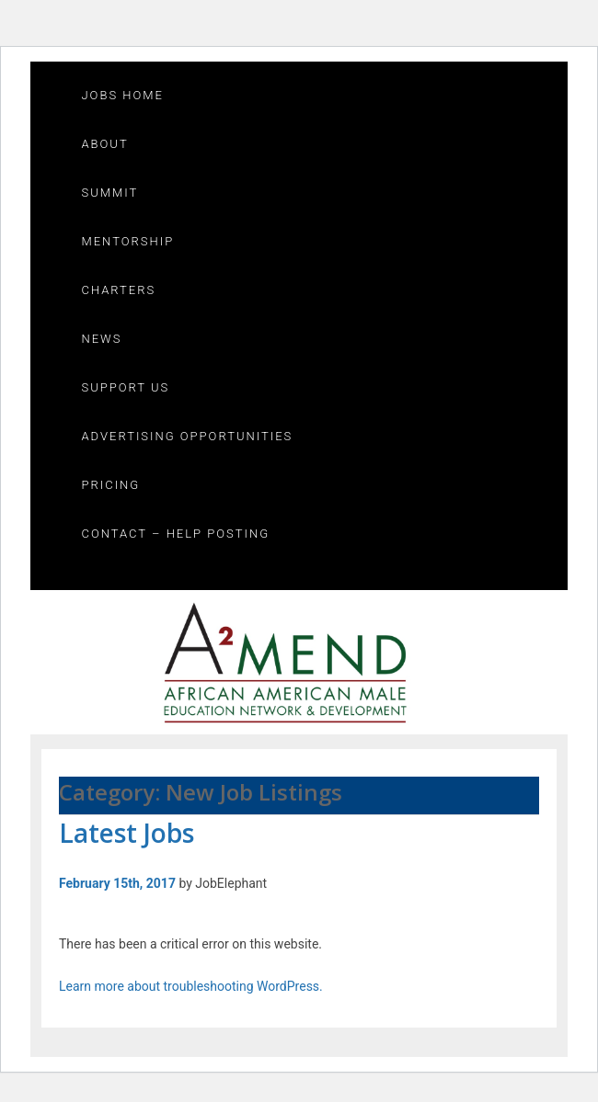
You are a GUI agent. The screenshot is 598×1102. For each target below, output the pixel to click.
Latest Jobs (126, 832)
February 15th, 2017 (117, 883)
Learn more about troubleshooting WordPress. (191, 986)
